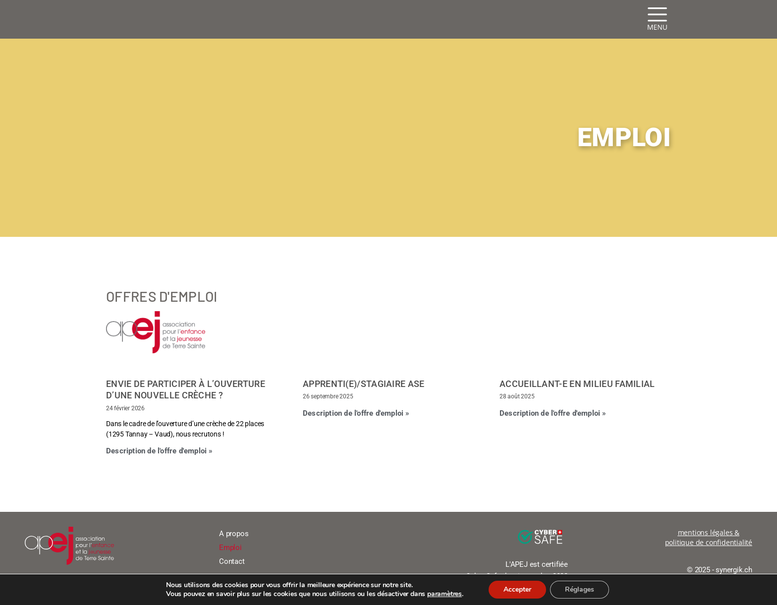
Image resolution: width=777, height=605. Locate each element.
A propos (233, 533)
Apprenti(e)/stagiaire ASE (364, 384)
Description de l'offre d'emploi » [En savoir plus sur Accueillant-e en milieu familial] (553, 413)
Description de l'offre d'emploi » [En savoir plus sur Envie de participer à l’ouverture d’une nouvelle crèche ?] (159, 450)
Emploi (230, 547)
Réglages (579, 589)
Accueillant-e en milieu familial (577, 384)
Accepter (517, 589)
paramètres (444, 594)
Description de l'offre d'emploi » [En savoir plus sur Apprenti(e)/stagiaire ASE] (356, 413)
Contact (232, 561)
